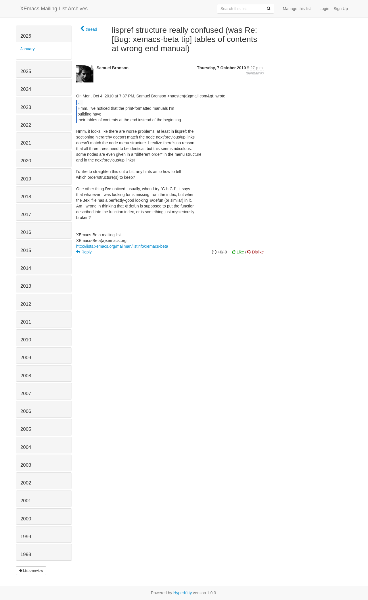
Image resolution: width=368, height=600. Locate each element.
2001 (25, 500)
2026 (25, 36)
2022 (25, 125)
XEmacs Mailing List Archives (54, 8)
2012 (25, 304)
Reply (84, 252)
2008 (25, 375)
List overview (31, 571)
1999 (25, 536)
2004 (25, 447)
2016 (25, 232)
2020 (25, 161)
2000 (25, 519)
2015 (25, 250)
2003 (25, 465)
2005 (25, 429)
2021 (25, 143)
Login (324, 8)
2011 (25, 322)
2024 (25, 89)
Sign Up (341, 8)
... (80, 102)
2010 (25, 340)
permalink (255, 73)
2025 (25, 71)
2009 (25, 357)
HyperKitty (182, 593)
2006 (25, 411)
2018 (25, 196)
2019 (25, 179)
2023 (25, 107)
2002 (25, 483)
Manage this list (297, 8)
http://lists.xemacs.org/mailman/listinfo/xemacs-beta (122, 246)
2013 (25, 286)
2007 (25, 393)
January (27, 49)
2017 (25, 214)
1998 (25, 554)
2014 (25, 268)
